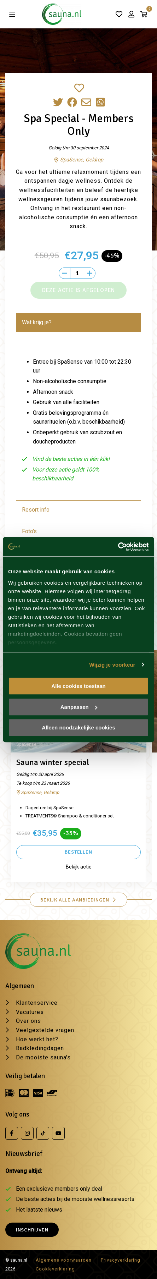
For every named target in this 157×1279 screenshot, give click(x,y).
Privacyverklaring (120, 1260)
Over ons (28, 1021)
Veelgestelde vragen (45, 1030)
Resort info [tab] (36, 509)
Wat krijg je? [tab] (37, 322)
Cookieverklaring (55, 1269)
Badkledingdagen (40, 1048)
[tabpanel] (78, 417)
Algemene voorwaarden (64, 1260)
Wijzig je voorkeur (112, 665)
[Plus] (89, 273)
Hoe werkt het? (37, 1039)
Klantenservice (37, 1002)
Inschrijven (32, 1229)
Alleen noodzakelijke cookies (78, 727)
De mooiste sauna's (43, 1057)
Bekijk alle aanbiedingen (78, 900)
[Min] (64, 273)
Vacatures (30, 1012)
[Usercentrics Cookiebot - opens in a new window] (118, 546)
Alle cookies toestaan (78, 686)
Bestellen (78, 852)
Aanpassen (78, 707)
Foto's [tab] (29, 531)
